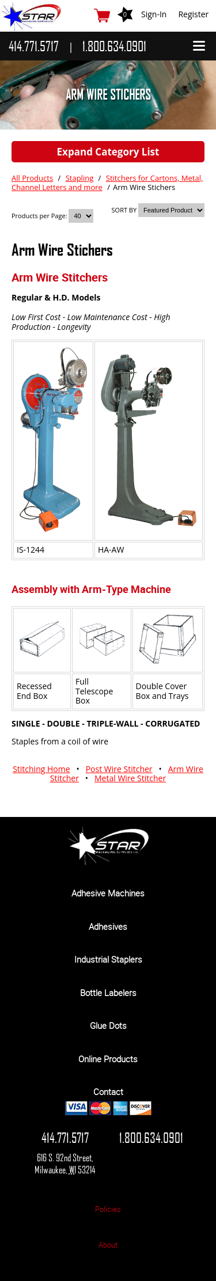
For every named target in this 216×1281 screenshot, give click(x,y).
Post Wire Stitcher (119, 768)
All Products (32, 178)
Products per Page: (40, 215)
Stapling (80, 178)
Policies (108, 1209)
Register (193, 14)
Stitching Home (41, 768)
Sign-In (153, 14)
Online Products (108, 1059)
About (108, 1245)
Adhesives (108, 926)
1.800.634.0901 (151, 1138)
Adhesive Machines (108, 893)
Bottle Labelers (108, 992)
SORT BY (124, 210)
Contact (108, 1091)
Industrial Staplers (108, 959)
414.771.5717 (65, 1138)
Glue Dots (108, 1025)
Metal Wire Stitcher (130, 778)
